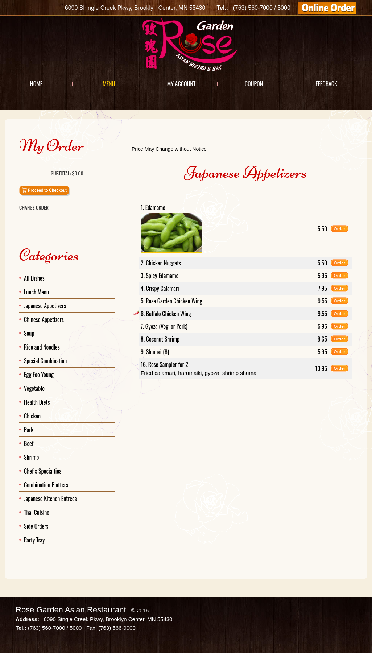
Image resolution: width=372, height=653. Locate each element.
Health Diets (37, 402)
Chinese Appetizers (44, 319)
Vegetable (34, 388)
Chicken (32, 416)
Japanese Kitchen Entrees (50, 498)
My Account (181, 83)
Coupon (254, 83)
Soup (29, 333)
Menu (109, 83)
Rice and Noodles (42, 347)
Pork (28, 429)
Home (36, 83)
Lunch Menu (36, 292)
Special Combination (45, 360)
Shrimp (31, 457)
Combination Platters (46, 484)
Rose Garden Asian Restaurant (71, 609)
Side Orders (36, 526)
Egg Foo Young (39, 374)
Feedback (326, 83)
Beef (28, 443)
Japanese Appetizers (45, 305)
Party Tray (34, 540)
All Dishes (34, 278)
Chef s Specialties (42, 471)
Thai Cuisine (36, 512)
